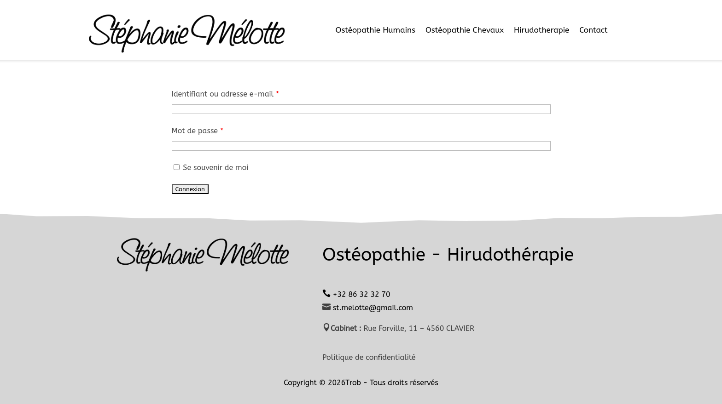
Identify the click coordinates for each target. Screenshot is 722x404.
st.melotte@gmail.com (372, 307)
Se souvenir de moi (210, 167)
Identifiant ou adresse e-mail (225, 94)
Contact (593, 29)
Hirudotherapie (541, 29)
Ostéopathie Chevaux (464, 29)
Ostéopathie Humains (375, 29)
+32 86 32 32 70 (361, 294)
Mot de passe (198, 130)
